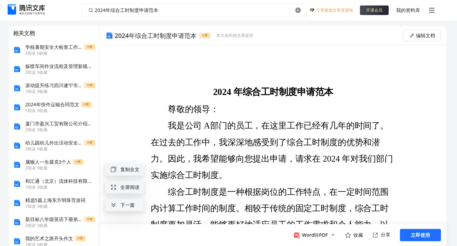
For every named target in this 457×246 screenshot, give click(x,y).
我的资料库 (408, 10)
